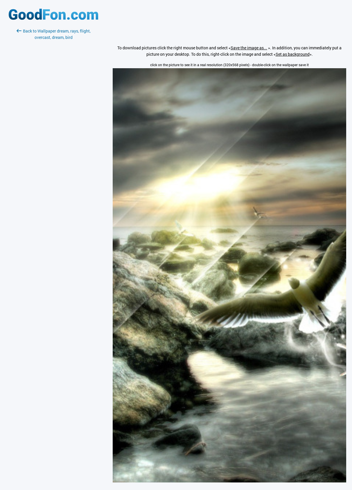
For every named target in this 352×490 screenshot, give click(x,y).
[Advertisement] (53, 109)
